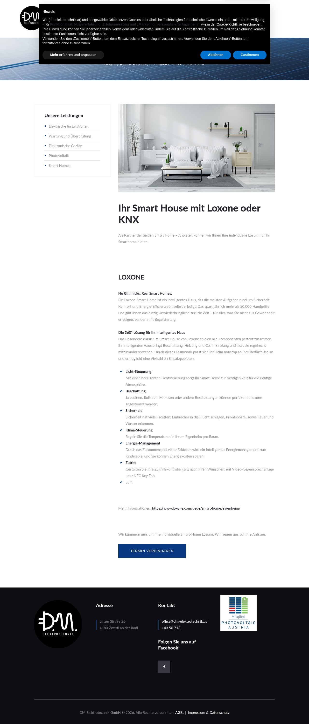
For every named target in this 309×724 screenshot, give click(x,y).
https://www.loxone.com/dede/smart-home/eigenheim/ (196, 508)
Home (110, 64)
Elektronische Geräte (65, 145)
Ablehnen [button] (216, 711)
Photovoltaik (59, 155)
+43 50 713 (171, 628)
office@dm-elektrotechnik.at (184, 621)
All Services (133, 64)
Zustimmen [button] (250, 711)
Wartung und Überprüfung (70, 136)
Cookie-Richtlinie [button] (229, 680)
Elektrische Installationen (69, 126)
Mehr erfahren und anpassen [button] (73, 711)
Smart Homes (59, 165)
